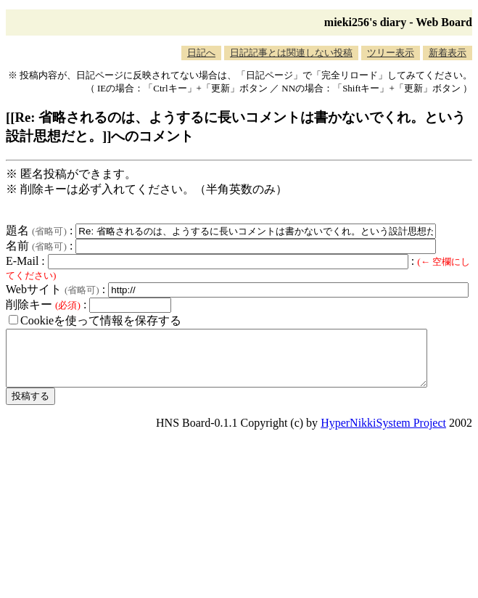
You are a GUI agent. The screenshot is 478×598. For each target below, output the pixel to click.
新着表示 (447, 52)
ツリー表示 (390, 52)
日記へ (201, 52)
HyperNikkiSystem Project (383, 433)
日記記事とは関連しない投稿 (291, 52)
